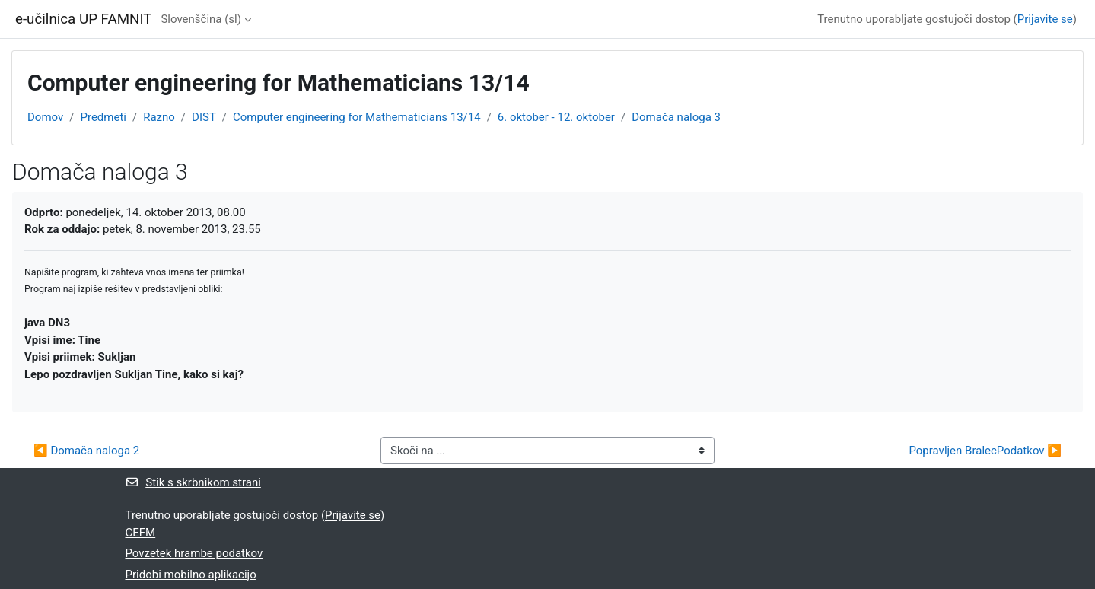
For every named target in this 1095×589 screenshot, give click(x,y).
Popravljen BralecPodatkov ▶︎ (985, 450)
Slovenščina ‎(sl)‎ (201, 19)
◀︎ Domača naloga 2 (86, 450)
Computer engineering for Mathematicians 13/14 (357, 117)
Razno (159, 117)
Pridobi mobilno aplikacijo (191, 574)
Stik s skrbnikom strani (193, 482)
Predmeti (103, 117)
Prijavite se (1045, 19)
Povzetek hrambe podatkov (194, 553)
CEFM (141, 533)
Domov (45, 117)
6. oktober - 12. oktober (556, 117)
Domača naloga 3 (676, 117)
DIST (204, 117)
